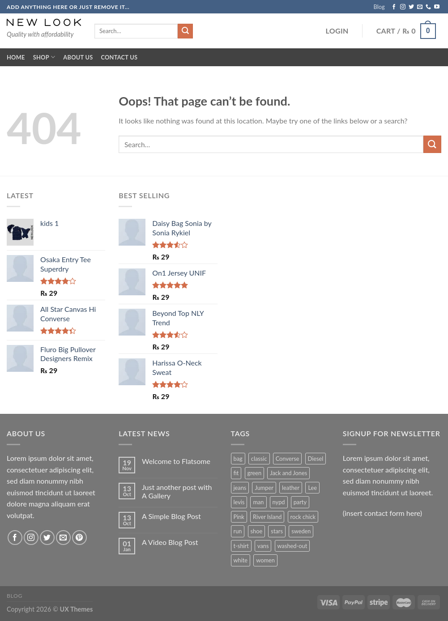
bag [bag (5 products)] (238, 458)
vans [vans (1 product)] (263, 545)
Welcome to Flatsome (176, 461)
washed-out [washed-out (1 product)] (292, 545)
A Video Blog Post (170, 542)
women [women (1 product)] (265, 560)
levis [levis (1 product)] (239, 502)
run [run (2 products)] (238, 531)
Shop (44, 57)
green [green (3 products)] (254, 472)
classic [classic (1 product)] (259, 458)
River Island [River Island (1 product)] (267, 516)
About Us (78, 57)
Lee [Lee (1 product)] (312, 487)
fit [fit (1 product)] (236, 472)
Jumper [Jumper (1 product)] (264, 487)
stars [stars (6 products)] (277, 531)
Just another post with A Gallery (177, 491)
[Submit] (432, 144)
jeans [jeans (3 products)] (240, 487)
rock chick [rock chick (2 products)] (303, 516)
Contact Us (119, 57)
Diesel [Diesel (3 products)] (316, 458)
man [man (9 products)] (258, 502)
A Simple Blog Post (171, 516)
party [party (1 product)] (300, 502)
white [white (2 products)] (241, 560)
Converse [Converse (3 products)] (287, 458)
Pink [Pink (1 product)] (239, 516)
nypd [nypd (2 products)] (279, 502)
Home (16, 57)
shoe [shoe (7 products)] (257, 531)
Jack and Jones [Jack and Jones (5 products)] (288, 472)
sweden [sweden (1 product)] (301, 531)
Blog (379, 6)
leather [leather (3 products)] (290, 487)
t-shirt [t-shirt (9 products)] (241, 545)
